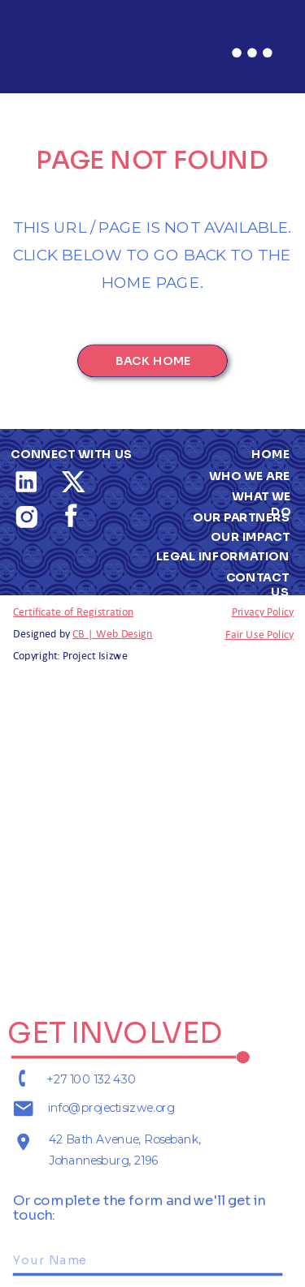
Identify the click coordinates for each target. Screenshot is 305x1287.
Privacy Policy (263, 610)
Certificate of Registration (73, 610)
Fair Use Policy (259, 633)
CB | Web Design (112, 632)
